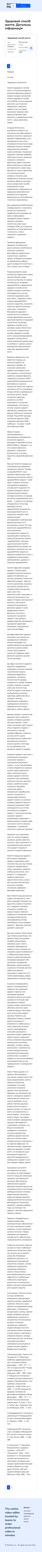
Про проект (27, 1511)
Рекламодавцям (29, 1513)
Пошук (23, 6)
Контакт (26, 1521)
